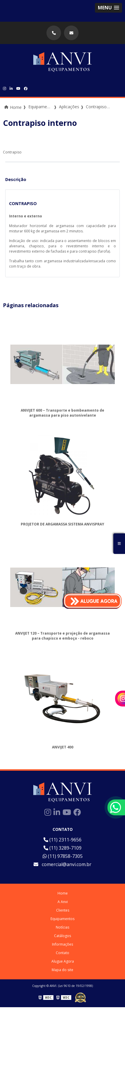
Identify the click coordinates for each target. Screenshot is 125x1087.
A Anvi (63, 901)
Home (63, 893)
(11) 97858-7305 (63, 856)
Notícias (62, 927)
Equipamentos (62, 918)
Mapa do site (62, 969)
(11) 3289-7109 (62, 848)
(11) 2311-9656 (62, 839)
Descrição (15, 179)
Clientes (62, 910)
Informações (62, 944)
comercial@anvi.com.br (62, 864)
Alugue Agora (62, 961)
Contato (62, 952)
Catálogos (62, 935)
